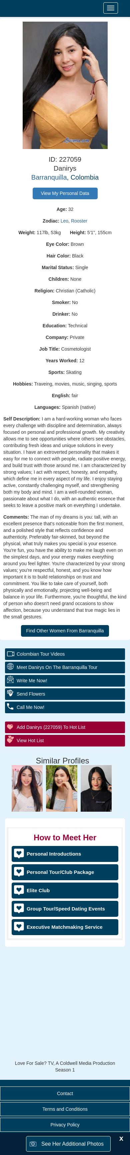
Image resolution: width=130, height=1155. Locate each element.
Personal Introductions (54, 854)
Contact (65, 1093)
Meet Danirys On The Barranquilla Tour (57, 667)
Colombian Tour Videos (41, 654)
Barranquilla (49, 177)
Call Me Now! (30, 707)
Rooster (79, 221)
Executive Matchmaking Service (65, 927)
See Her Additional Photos (72, 1144)
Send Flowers (31, 694)
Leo (64, 221)
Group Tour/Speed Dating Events (66, 908)
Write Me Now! (32, 680)
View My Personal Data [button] (65, 193)
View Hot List (30, 740)
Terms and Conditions (64, 1109)
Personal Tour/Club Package (60, 872)
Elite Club (38, 890)
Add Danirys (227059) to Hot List (51, 727)
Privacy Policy (64, 1124)
